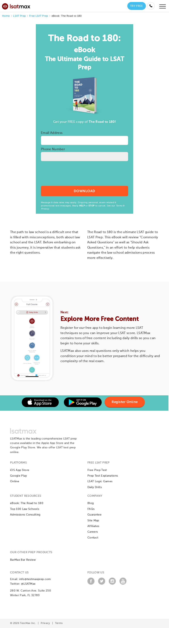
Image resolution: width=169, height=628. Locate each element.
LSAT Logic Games (99, 481)
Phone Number (53, 149)
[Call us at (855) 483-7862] (151, 6)
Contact (92, 537)
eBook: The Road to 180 (26, 503)
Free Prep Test (97, 470)
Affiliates (93, 526)
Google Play (18, 475)
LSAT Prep (19, 16)
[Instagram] (112, 583)
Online (14, 481)
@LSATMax (28, 583)
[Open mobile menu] (162, 7)
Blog (90, 503)
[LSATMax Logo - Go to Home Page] (16, 5)
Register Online (125, 402)
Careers (92, 531)
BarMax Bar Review (23, 559)
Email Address (51, 133)
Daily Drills (94, 487)
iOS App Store (19, 470)
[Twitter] (101, 583)
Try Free (136, 6)
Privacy (45, 209)
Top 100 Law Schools (24, 509)
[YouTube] (122, 583)
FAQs (90, 509)
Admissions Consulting (25, 514)
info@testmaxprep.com (35, 579)
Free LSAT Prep (38, 16)
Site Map (93, 520)
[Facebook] (90, 583)
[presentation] (84, 176)
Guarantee (94, 514)
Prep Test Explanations (102, 475)
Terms (119, 206)
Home (6, 16)
